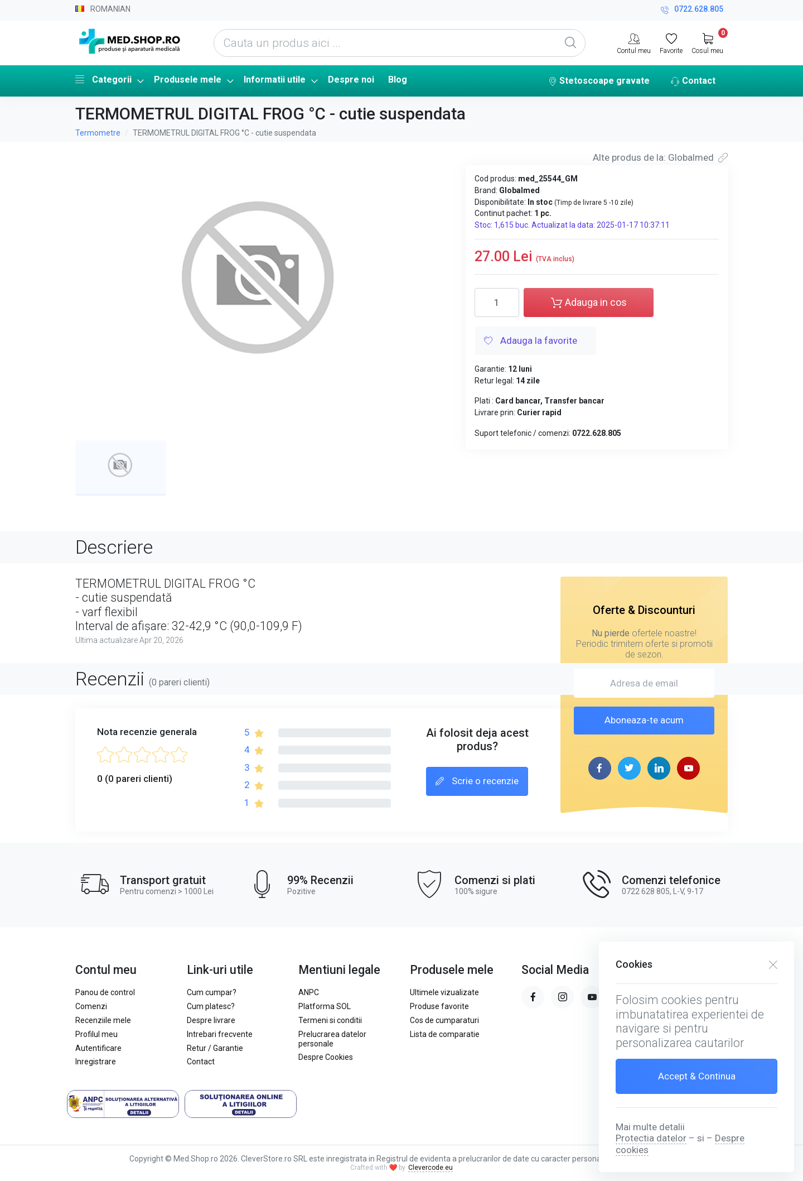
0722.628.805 (692, 10)
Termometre (97, 132)
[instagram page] (562, 997)
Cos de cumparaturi (444, 1020)
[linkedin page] (658, 768)
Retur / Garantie (215, 1048)
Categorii (103, 79)
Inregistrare (95, 1061)
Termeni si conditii (330, 1020)
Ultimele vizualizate (444, 992)
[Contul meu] (634, 42)
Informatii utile (275, 79)
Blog (397, 79)
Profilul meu (96, 1034)
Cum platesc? (211, 1006)
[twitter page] (629, 768)
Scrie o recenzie (477, 782)
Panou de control (105, 992)
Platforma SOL (324, 1006)
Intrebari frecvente (220, 1034)
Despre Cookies (325, 1057)
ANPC (308, 992)
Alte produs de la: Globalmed (660, 157)
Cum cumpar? (211, 992)
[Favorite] (671, 42)
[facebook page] (599, 768)
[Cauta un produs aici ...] (400, 43)
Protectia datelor (651, 1138)
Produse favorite (439, 1006)
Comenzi (91, 1006)
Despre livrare (211, 1020)
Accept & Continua (697, 1076)
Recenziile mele (103, 1020)
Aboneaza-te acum (644, 720)
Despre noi (351, 79)
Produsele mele (187, 79)
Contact (693, 81)
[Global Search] (570, 43)
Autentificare (98, 1048)
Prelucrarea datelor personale (332, 1039)
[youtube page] (688, 768)
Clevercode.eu (430, 1168)
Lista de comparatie (445, 1034)
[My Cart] (707, 42)
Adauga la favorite (530, 341)
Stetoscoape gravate (599, 81)
